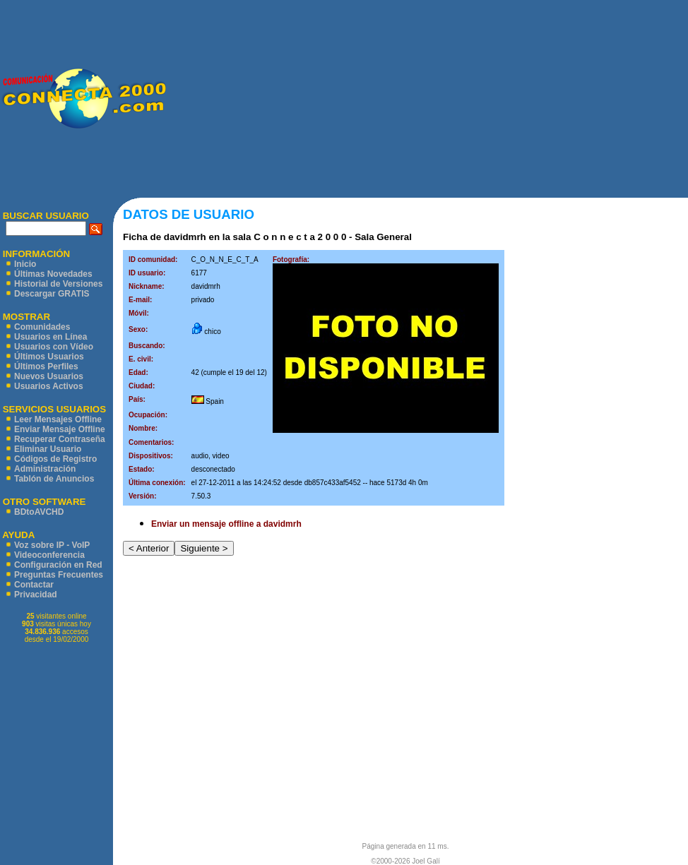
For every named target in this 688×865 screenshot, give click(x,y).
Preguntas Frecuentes (58, 575)
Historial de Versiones (58, 284)
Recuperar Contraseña (59, 439)
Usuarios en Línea (50, 337)
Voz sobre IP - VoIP (52, 545)
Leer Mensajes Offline (58, 419)
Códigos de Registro (55, 459)
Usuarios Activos (48, 386)
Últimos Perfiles (46, 366)
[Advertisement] (427, 99)
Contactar (34, 585)
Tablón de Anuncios (54, 479)
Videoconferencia (49, 555)
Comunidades (42, 327)
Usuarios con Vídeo (53, 347)
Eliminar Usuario (47, 449)
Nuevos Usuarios (48, 376)
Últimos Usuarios (49, 357)
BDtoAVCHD (39, 512)
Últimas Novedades (53, 274)
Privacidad (35, 594)
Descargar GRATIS (51, 294)
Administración (45, 469)
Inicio (25, 264)
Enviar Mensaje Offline (59, 429)
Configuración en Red (58, 565)
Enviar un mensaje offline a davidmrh (226, 524)
